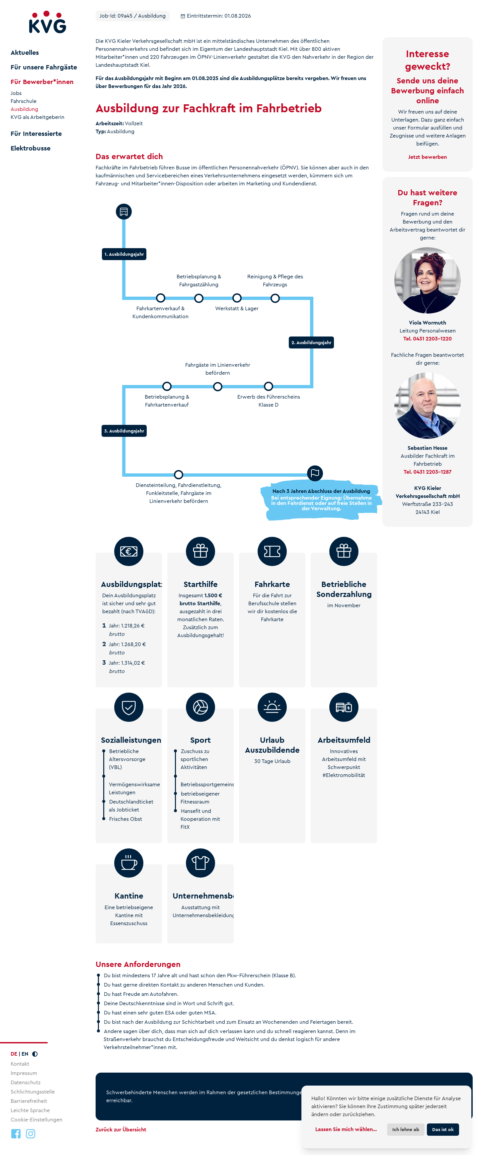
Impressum (24, 1073)
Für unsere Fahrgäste (44, 67)
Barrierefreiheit (29, 1101)
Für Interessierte (36, 134)
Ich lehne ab (405, 1129)
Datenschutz (25, 1082)
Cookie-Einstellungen (36, 1119)
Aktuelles (25, 52)
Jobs (16, 93)
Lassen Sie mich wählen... (346, 1129)
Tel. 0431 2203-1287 (427, 472)
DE (14, 1054)
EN (25, 1054)
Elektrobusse (30, 148)
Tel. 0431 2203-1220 (427, 338)
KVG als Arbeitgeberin (37, 117)
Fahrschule (24, 101)
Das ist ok (443, 1129)
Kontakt (20, 1064)
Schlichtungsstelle (33, 1092)
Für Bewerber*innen (42, 82)
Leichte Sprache (30, 1110)
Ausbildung (24, 109)
